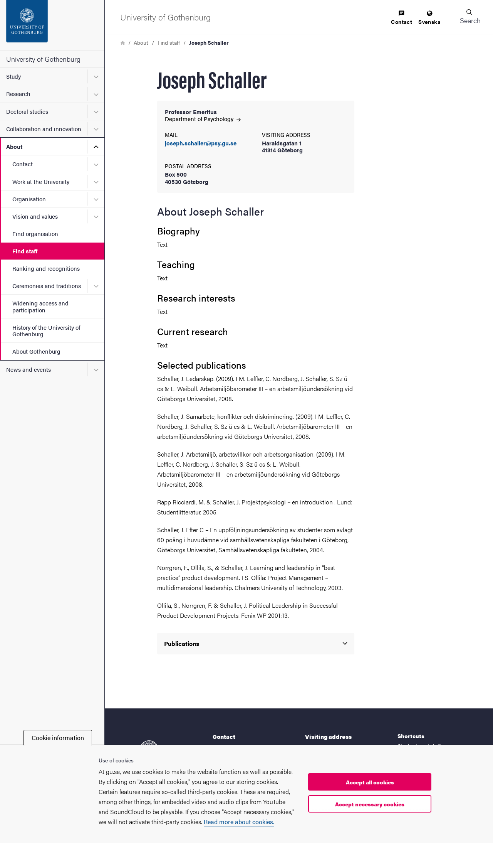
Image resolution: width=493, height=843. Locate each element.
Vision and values (35, 216)
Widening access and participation (40, 306)
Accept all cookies (370, 782)
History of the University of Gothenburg (46, 330)
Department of (203, 118)
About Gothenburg (36, 351)
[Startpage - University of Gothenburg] (52, 25)
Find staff (24, 251)
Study (13, 76)
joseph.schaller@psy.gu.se (200, 143)
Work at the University (40, 181)
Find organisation (35, 233)
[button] (470, 17)
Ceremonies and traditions (46, 286)
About (14, 146)
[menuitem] (401, 18)
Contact (22, 164)
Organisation (29, 199)
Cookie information (58, 737)
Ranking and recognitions (46, 268)
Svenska (429, 17)
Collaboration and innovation (43, 129)
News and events (28, 369)
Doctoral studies (27, 111)
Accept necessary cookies (369, 804)
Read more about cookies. (239, 821)
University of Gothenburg (43, 59)
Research (18, 93)
